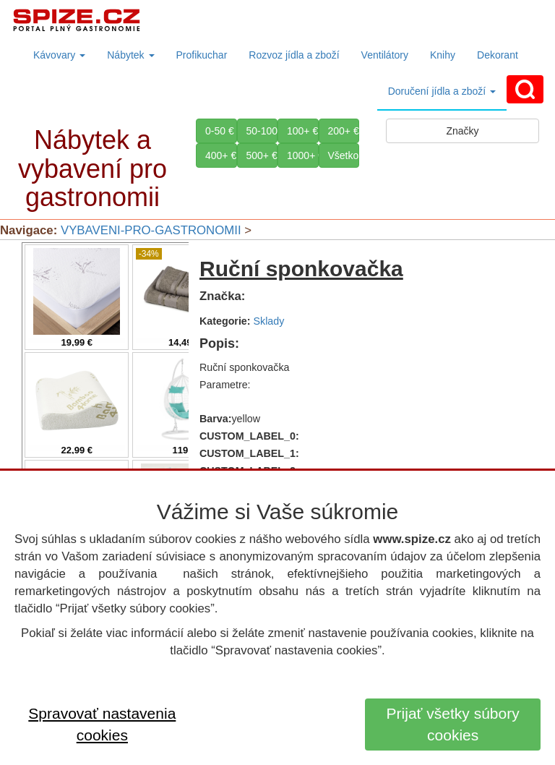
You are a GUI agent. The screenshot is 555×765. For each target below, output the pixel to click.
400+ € (220, 155)
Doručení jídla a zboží (442, 91)
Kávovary (59, 55)
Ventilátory (384, 55)
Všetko (343, 155)
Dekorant (497, 55)
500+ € (262, 155)
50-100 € (262, 131)
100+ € (302, 131)
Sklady (269, 321)
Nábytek (130, 55)
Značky (462, 131)
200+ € (343, 131)
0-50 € (219, 131)
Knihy (442, 55)
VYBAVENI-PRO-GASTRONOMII (151, 230)
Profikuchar (202, 55)
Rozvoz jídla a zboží (294, 55)
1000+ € (303, 155)
